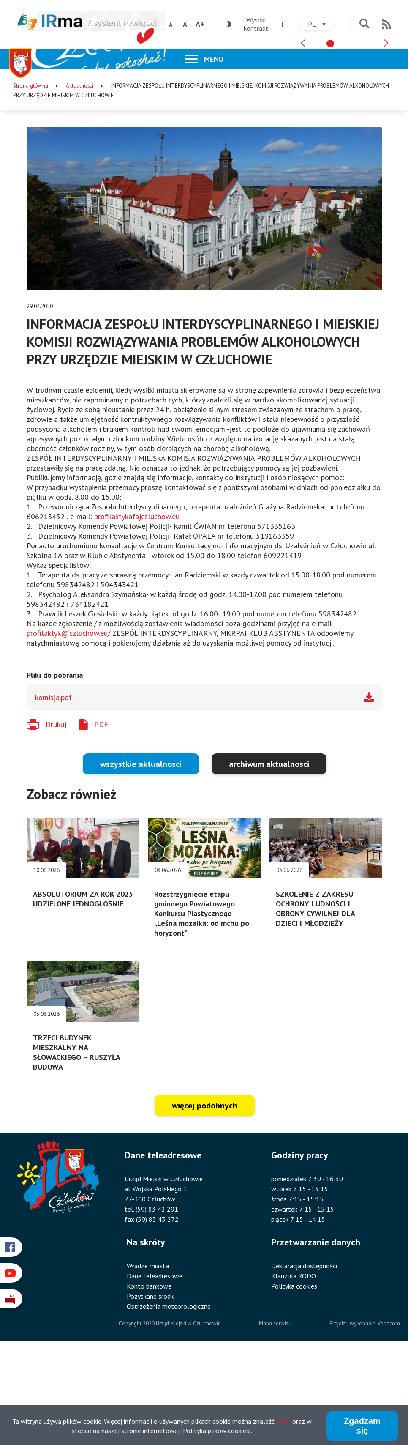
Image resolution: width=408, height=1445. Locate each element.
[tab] (330, 133)
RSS (386, 24)
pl (321, 25)
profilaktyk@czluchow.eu (67, 728)
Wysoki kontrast (247, 24)
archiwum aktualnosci (269, 858)
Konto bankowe (149, 1381)
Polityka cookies (294, 1381)
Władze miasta (148, 1360)
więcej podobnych (204, 1200)
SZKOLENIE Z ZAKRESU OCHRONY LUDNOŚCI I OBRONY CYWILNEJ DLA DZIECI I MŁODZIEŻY (315, 1003)
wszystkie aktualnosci (141, 858)
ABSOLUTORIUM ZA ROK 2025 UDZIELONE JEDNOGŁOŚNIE (83, 993)
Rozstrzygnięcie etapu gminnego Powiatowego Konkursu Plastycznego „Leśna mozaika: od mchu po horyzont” (201, 1008)
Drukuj (56, 819)
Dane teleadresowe (154, 1370)
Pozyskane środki (151, 1391)
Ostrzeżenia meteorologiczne (169, 1401)
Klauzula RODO (293, 1370)
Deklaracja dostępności (304, 1360)
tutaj (283, 1422)
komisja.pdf (53, 792)
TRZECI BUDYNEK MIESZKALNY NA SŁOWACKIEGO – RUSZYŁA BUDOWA (76, 1147)
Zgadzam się (362, 1427)
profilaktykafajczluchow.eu (137, 611)
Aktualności (79, 180)
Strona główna (30, 180)
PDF (101, 819)
